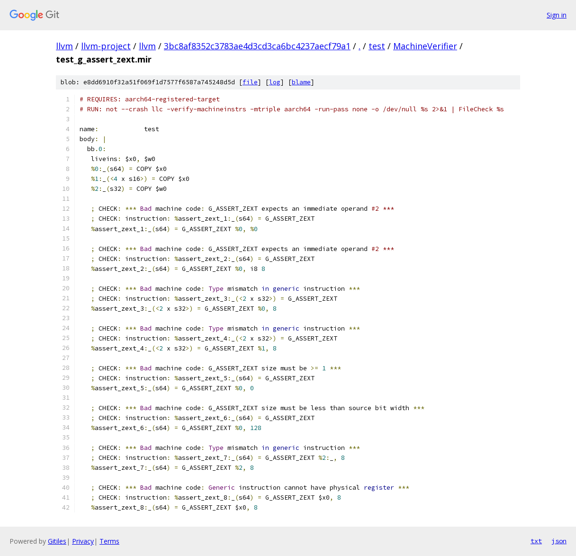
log (274, 82)
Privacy (83, 541)
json (559, 541)
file (250, 82)
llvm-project (106, 46)
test (377, 46)
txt (536, 541)
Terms (109, 541)
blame (301, 82)
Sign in (557, 14)
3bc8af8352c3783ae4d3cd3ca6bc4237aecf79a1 (257, 46)
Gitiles (57, 541)
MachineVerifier (425, 46)
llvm (64, 46)
